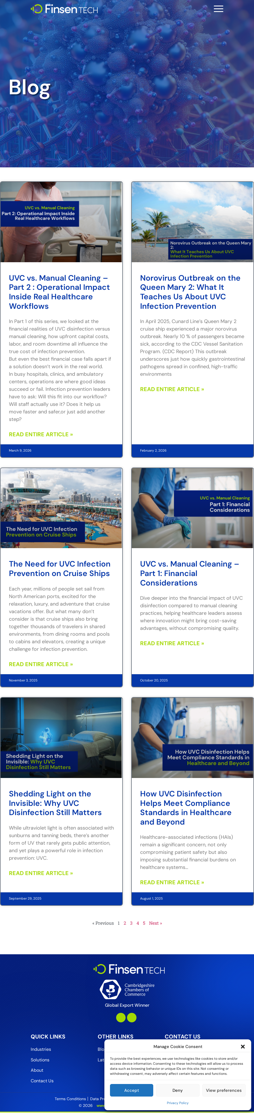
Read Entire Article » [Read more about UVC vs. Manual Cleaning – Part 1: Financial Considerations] (172, 643)
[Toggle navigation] (218, 9)
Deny (177, 1090)
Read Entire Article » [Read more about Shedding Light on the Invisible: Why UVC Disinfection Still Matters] (41, 873)
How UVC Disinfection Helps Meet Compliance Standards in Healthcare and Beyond (186, 808)
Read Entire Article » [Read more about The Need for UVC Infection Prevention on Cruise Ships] (41, 664)
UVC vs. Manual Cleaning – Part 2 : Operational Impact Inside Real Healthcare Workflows (59, 292)
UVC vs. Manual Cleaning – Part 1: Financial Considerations (189, 573)
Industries (41, 1049)
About (37, 1071)
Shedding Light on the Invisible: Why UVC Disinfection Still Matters (55, 803)
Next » (155, 923)
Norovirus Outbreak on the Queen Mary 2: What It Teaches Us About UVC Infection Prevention (190, 292)
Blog (102, 1049)
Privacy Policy (178, 1103)
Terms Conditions (70, 1099)
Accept (131, 1090)
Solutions (40, 1060)
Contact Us (42, 1081)
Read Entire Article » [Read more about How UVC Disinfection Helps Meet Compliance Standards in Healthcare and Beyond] (172, 882)
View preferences (224, 1090)
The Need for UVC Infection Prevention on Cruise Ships (60, 569)
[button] (243, 1046)
